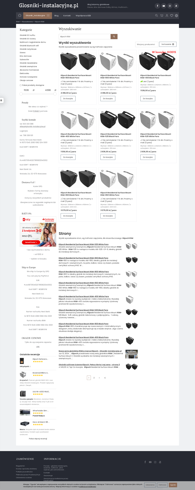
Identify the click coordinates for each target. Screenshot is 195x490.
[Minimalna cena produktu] (26, 90)
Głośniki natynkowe (28, 49)
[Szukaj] (156, 15)
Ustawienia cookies (24, 477)
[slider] (21, 93)
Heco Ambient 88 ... (41, 422)
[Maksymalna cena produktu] (48, 90)
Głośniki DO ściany (28, 38)
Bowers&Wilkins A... (41, 373)
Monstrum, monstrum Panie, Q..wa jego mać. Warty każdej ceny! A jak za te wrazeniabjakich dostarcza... (37, 401)
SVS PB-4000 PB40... (41, 391)
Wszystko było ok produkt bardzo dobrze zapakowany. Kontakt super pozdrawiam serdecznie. (37, 432)
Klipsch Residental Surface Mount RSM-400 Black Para (155, 76)
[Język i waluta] (176, 15)
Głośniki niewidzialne (28, 63)
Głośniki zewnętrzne (28, 66)
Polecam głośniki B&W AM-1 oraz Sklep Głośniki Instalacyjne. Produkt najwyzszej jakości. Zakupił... (37, 382)
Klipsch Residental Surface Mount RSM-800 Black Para (76, 76)
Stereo (22, 52)
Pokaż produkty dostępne (32, 85)
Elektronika (24, 73)
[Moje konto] (167, 15)
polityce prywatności (87, 486)
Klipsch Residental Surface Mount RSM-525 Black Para (115, 135)
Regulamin (20, 465)
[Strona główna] (48, 5)
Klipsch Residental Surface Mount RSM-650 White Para (115, 194)
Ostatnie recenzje (30, 354)
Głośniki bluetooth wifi (29, 45)
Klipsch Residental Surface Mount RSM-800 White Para (115, 76)
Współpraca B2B (83, 15)
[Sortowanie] (167, 44)
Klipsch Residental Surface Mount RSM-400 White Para (76, 135)
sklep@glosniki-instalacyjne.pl (32, 126)
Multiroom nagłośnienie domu (33, 42)
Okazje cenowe (26, 80)
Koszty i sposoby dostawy (26, 468)
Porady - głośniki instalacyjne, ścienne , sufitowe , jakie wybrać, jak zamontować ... (56, 467)
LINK (38, 346)
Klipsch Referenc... (40, 359)
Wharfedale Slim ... (41, 410)
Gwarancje (48, 475)
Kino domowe (26, 56)
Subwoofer (24, 59)
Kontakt (67, 15)
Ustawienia (150, 485)
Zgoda (173, 485)
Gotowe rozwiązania (28, 77)
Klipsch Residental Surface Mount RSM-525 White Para (155, 135)
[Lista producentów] (146, 44)
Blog (56, 15)
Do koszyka (68, 98)
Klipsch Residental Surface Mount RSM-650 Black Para (76, 194)
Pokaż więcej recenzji (38, 438)
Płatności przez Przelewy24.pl (28, 474)
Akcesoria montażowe (29, 70)
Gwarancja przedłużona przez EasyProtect (56, 479)
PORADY (36, 111)
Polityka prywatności (24, 471)
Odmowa (162, 485)
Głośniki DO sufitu (27, 35)
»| (105, 377)
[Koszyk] (161, 15)
